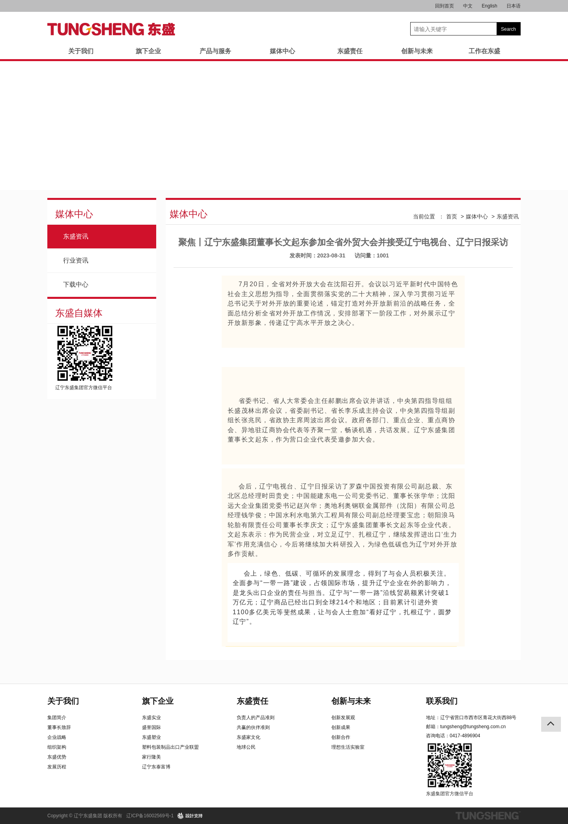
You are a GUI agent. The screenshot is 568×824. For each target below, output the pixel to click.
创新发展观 (343, 717)
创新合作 (340, 737)
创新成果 (340, 727)
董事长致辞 (59, 727)
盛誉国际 (151, 727)
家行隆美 (151, 757)
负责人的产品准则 (256, 717)
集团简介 (56, 717)
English (489, 6)
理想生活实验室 (347, 747)
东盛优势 (56, 757)
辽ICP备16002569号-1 (150, 815)
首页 (451, 216)
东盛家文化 (248, 737)
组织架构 (56, 747)
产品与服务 (215, 51)
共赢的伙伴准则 (253, 727)
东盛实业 (151, 717)
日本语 (513, 6)
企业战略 (56, 737)
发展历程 (56, 767)
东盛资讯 (75, 236)
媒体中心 (282, 51)
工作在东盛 (484, 51)
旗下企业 (148, 51)
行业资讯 (75, 260)
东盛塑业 (151, 737)
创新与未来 (417, 51)
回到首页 (444, 6)
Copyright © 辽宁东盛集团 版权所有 (84, 815)
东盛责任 (349, 51)
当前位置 (424, 216)
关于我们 (80, 51)
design (190, 815)
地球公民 (246, 747)
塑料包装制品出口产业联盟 (170, 747)
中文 (468, 6)
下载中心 (75, 284)
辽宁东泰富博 (156, 767)
